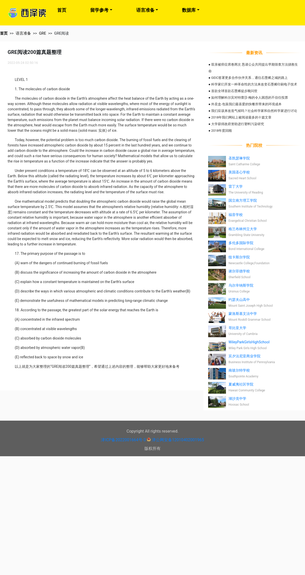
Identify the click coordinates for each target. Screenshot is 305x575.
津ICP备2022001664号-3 (123, 439)
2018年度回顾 (221, 130)
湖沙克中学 (237, 398)
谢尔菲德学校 (239, 271)
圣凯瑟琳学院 (239, 158)
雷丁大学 (235, 186)
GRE (42, 33)
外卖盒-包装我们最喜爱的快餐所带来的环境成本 (246, 104)
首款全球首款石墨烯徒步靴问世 (234, 91)
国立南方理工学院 (242, 200)
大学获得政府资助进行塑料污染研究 (237, 124)
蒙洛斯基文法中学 (242, 314)
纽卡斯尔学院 (239, 257)
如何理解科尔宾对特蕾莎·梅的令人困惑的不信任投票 (249, 97)
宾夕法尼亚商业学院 (244, 356)
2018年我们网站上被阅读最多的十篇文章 (241, 117)
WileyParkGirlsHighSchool (248, 342)
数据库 (189, 10)
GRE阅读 (61, 33)
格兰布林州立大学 (242, 229)
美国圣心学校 (239, 172)
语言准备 (145, 10)
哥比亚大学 (237, 328)
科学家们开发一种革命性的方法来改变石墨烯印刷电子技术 (254, 84)
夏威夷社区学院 (240, 384)
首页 (61, 10)
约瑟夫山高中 (239, 300)
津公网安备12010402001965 (178, 439)
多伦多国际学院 (240, 243)
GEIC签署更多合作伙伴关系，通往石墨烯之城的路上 (249, 78)
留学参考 (99, 10)
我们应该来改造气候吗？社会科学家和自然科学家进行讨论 (254, 111)
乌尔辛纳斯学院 (240, 285)
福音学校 (235, 215)
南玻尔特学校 (239, 370)
